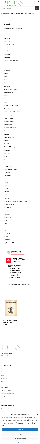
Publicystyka (7, 191)
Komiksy (6, 102)
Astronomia (7, 38)
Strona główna (5, 13)
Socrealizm (7, 214)
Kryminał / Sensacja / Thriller (11, 105)
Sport (5, 220)
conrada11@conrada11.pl (7, 353)
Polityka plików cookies (20, 442)
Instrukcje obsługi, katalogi (11, 89)
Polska (5, 185)
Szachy (6, 223)
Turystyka (6, 236)
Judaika (6, 95)
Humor (5, 83)
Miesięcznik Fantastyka (10, 147)
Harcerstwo (7, 70)
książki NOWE (7, 108)
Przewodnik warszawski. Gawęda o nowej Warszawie (10, 322)
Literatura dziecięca (9, 121)
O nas (2, 375)
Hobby (5, 76)
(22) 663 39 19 (5, 355)
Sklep (2, 372)
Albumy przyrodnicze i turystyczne (13, 28)
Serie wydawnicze (9, 204)
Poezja (5, 179)
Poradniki (6, 188)
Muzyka (6, 156)
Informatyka (7, 86)
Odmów (20, 434)
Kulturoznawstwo (8, 118)
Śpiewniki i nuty (8, 217)
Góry (5, 67)
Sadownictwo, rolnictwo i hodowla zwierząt (15, 201)
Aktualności (4, 378)
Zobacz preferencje (20, 438)
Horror (5, 79)
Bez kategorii (7, 47)
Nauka (5, 159)
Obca (5, 163)
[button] (37, 414)
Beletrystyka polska (9, 44)
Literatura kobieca (8, 124)
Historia (6, 73)
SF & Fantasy (7, 207)
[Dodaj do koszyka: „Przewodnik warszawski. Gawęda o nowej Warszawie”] (3, 327)
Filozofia (6, 63)
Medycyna (6, 143)
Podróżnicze (7, 175)
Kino (5, 99)
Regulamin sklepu (6, 409)
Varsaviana (7, 239)
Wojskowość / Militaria (10, 243)
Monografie (7, 150)
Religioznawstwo (8, 195)
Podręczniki (7, 172)
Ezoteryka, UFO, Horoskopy (11, 60)
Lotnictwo (6, 134)
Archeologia (7, 31)
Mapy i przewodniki (9, 137)
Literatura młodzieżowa (10, 127)
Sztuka (5, 227)
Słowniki (6, 211)
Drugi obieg (7, 57)
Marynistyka (7, 140)
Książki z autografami (9, 115)
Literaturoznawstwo (9, 131)
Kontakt (3, 381)
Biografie (6, 51)
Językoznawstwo (8, 92)
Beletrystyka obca (9, 41)
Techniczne (7, 233)
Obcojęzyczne (8, 166)
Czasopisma (7, 54)
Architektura (7, 35)
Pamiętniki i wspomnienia (10, 169)
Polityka (6, 182)
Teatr (5, 230)
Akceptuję (20, 429)
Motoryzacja (7, 153)
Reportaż (6, 198)
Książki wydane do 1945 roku (12, 111)
